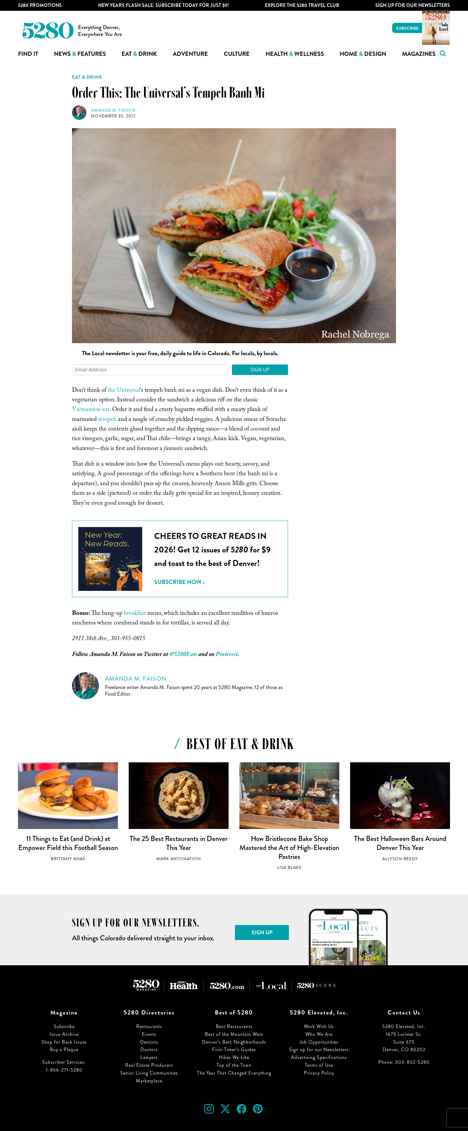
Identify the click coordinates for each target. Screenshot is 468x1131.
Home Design (363, 54)
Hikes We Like (234, 1057)
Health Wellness (295, 54)
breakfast (135, 614)
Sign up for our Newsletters (319, 1049)
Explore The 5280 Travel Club (302, 5)
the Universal (124, 391)
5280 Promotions (40, 5)
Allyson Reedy (400, 859)
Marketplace (149, 1080)
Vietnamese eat (91, 410)
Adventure (190, 54)
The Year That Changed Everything (234, 1072)
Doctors (149, 1049)
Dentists (149, 1042)
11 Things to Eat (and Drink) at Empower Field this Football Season (68, 843)
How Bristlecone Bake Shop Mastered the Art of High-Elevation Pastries (289, 847)
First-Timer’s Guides (234, 1049)
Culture (237, 54)
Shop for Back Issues (64, 1042)
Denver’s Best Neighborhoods (234, 1042)
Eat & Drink (87, 77)
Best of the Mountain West (234, 1034)
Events (149, 1034)
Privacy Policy (319, 1072)
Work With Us (319, 1026)
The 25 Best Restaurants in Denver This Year (179, 843)
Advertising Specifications (319, 1057)
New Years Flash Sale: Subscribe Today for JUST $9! (163, 5)
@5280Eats (183, 655)
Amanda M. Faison (113, 110)
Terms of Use (319, 1065)
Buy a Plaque (64, 1049)
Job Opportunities (318, 1042)
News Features (80, 54)
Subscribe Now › (179, 582)
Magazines (419, 54)
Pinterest (227, 655)
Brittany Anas (68, 859)
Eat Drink (139, 54)
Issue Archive (64, 1034)
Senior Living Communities (149, 1072)
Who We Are (319, 1034)
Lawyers (149, 1057)
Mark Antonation (178, 859)
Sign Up (260, 369)
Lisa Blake (289, 867)
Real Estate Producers (149, 1065)
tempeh (107, 420)
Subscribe (407, 28)
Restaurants (149, 1026)
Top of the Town (234, 1065)
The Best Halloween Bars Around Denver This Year (400, 843)
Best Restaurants (234, 1026)
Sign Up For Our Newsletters (412, 5)
